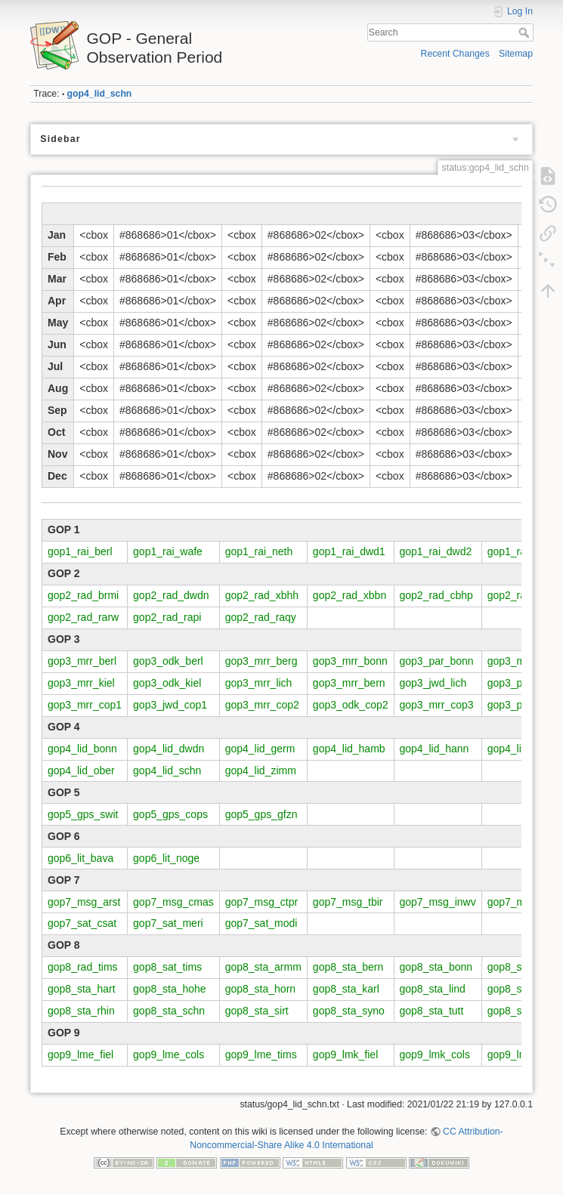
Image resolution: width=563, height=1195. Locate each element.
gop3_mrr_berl (82, 661)
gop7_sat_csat (82, 923)
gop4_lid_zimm (260, 770)
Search (525, 32)
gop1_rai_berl (80, 551)
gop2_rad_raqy (260, 617)
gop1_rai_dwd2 (436, 551)
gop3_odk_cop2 (350, 705)
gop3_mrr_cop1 (85, 705)
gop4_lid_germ (260, 749)
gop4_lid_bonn (82, 749)
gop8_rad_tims (83, 967)
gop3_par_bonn (437, 661)
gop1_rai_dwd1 (349, 551)
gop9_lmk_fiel (345, 1054)
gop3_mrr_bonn (350, 661)
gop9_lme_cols (168, 1054)
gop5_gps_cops (170, 814)
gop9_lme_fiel (80, 1054)
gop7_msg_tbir (348, 902)
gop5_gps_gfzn (261, 814)
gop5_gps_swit (83, 814)
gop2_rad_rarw (83, 617)
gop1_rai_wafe (168, 551)
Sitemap (516, 53)
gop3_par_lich (520, 683)
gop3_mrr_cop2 (262, 705)
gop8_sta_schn (169, 1011)
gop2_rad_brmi (83, 595)
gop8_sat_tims (167, 967)
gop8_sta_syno (349, 1011)
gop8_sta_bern (348, 967)
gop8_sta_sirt (257, 1011)
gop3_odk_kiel (167, 683)
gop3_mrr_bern (349, 683)
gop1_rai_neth (259, 551)
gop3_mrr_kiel (81, 683)
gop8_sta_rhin (81, 1011)
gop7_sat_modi (261, 923)
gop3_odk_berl (168, 661)
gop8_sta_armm (263, 967)
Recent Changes (455, 53)
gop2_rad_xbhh (262, 595)
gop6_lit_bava (80, 858)
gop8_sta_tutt (432, 1011)
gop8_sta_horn (260, 989)
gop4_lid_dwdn (168, 749)
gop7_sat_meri (168, 923)
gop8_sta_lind (433, 989)
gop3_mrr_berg (261, 661)
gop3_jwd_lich (433, 683)
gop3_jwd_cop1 (170, 705)
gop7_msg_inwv (438, 902)
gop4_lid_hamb (349, 749)
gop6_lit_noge (166, 858)
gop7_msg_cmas (173, 902)
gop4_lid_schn (99, 93)
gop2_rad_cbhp (436, 595)
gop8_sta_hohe (169, 989)
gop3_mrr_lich (258, 683)
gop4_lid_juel (518, 749)
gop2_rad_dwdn (171, 595)
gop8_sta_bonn (436, 967)
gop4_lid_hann (434, 749)
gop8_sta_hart (82, 989)
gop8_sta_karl (346, 989)
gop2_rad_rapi (167, 617)
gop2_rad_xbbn (349, 595)
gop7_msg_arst (84, 902)
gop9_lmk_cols (435, 1054)
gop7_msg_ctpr (262, 902)
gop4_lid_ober (81, 770)
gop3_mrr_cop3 (437, 705)
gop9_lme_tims (261, 1054)
